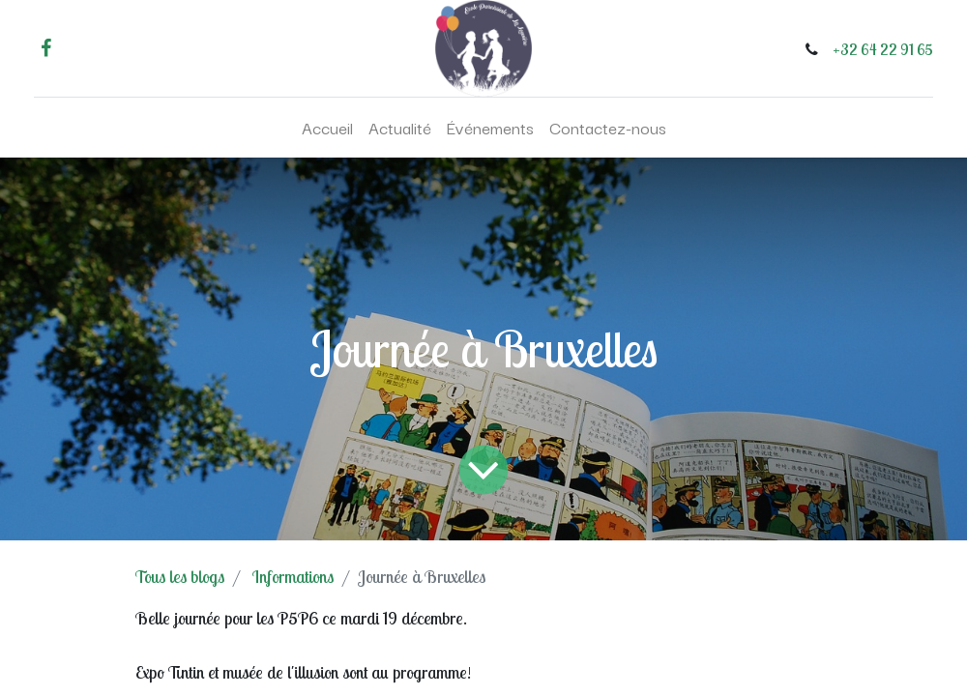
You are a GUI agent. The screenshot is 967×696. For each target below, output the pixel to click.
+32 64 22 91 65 (883, 49)
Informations (293, 577)
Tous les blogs (179, 577)
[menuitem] (327, 127)
